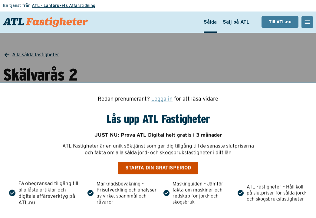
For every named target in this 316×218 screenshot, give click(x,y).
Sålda (210, 22)
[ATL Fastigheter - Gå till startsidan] (45, 22)
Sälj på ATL (236, 22)
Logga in (162, 99)
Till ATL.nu (280, 22)
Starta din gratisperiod (158, 168)
